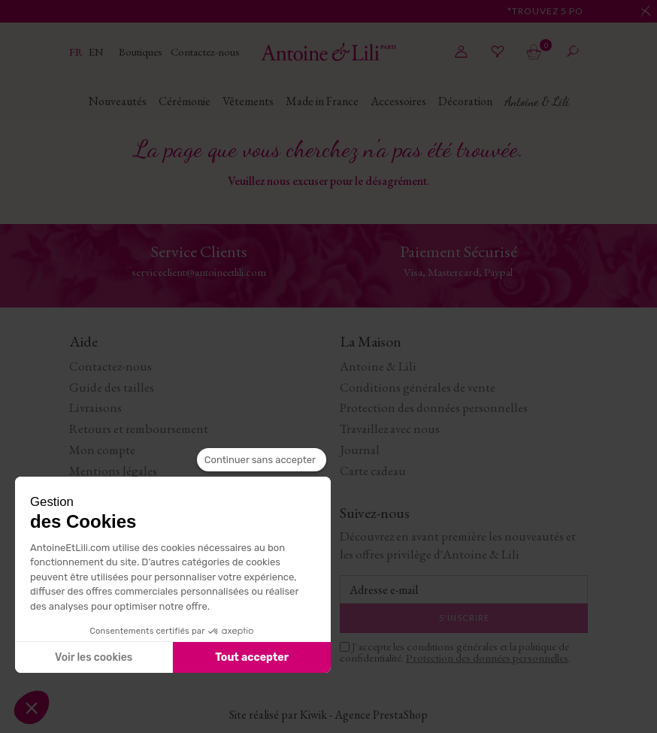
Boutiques (142, 51)
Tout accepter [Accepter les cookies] (252, 657)
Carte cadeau (373, 470)
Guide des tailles (111, 387)
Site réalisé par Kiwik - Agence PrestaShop (328, 714)
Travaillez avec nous (390, 428)
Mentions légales (113, 470)
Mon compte (102, 449)
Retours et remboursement (138, 428)
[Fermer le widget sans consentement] (261, 460)
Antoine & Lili (378, 366)
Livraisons (95, 407)
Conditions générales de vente (417, 387)
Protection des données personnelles (434, 407)
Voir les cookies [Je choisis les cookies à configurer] (93, 657)
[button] (32, 707)
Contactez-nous (205, 51)
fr (77, 51)
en (96, 51)
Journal (360, 449)
